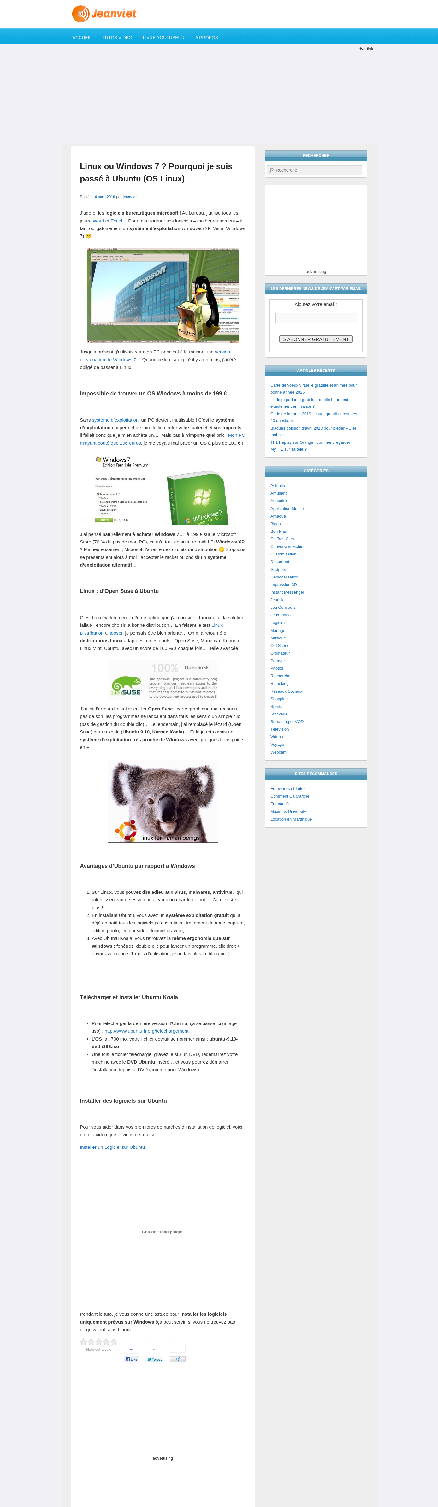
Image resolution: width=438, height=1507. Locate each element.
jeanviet (130, 197)
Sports (276, 706)
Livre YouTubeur (164, 37)
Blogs (275, 523)
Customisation (283, 554)
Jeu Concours (283, 607)
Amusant (278, 493)
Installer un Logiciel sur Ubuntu (112, 1147)
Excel (116, 220)
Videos (276, 736)
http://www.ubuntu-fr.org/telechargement (147, 1031)
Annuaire (278, 500)
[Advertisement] (219, 96)
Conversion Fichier (287, 546)
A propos (206, 37)
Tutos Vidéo (117, 37)
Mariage (277, 630)
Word (98, 220)
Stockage (278, 714)
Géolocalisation (284, 577)
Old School (280, 645)
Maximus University (288, 811)
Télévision (279, 729)
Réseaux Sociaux (286, 691)
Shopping (279, 699)
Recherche (280, 675)
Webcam (278, 752)
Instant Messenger (287, 592)
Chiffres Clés (282, 539)
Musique (278, 638)
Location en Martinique (291, 819)
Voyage (277, 744)
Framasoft (279, 803)
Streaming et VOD (287, 721)
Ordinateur (280, 653)
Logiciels (278, 622)
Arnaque (278, 516)
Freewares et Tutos (287, 788)
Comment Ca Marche (290, 796)
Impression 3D (283, 584)
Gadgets (278, 569)
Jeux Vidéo (280, 615)
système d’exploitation (115, 420)
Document (279, 561)
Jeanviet (278, 599)
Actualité (278, 485)
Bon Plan (278, 531)
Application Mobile (287, 508)
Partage (277, 660)
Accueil (82, 37)
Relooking (279, 683)
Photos (276, 668)
